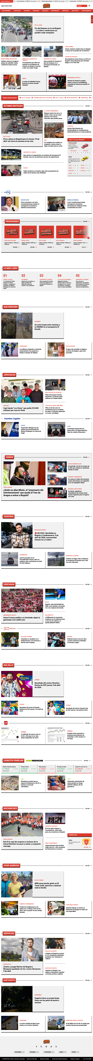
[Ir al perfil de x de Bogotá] (41, 1046)
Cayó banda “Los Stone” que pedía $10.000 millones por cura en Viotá (20, 409)
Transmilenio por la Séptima (43, 97)
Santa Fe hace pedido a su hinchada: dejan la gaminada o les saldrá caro (21, 619)
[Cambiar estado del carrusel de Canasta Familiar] (11, 1)
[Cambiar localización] (82, 6)
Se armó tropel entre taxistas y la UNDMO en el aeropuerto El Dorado (47, 327)
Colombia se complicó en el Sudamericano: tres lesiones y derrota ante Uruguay (30, 640)
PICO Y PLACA (59, 97)
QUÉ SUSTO (75, 10)
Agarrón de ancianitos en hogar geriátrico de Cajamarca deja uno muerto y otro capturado (28, 283)
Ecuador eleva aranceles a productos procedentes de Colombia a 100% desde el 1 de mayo (76, 735)
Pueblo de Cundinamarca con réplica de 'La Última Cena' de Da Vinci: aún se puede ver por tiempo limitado (31, 909)
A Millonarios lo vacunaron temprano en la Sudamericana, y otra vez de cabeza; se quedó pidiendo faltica (55, 619)
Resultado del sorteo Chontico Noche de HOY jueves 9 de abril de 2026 (47, 685)
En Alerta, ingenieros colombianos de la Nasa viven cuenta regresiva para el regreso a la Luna (78, 493)
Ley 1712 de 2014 (87, 1059)
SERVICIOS (65, 10)
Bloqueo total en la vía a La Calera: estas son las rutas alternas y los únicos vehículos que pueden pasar (53, 115)
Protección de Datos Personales (59, 1059)
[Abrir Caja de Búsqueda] (89, 6)
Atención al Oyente (44, 1059)
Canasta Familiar (5, 1)
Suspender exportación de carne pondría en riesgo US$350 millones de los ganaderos (75, 783)
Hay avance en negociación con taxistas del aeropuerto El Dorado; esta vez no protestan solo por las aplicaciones (42, 156)
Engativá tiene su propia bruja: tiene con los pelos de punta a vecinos (47, 1000)
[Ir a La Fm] (7, 192)
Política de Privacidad (32, 1059)
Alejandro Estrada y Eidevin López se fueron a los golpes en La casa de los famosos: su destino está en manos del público (64, 284)
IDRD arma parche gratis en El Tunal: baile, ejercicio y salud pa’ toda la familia (48, 885)
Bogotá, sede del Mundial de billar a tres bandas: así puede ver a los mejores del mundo (55, 606)
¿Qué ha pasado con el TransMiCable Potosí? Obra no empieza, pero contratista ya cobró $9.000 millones (31, 560)
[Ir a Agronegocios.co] (34, 761)
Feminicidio (84, 97)
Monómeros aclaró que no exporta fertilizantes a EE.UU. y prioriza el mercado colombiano (31, 783)
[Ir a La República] (6, 723)
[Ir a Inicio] (46, 6)
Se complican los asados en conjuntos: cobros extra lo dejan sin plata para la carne (53, 144)
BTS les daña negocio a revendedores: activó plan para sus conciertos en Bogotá (55, 830)
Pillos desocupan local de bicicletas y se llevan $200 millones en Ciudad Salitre (53, 396)
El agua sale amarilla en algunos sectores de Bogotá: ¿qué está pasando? (76, 351)
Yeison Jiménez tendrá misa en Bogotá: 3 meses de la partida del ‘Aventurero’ (78, 50)
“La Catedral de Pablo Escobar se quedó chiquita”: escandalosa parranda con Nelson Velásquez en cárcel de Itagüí (9, 285)
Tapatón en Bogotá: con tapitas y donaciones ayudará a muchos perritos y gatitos (54, 972)
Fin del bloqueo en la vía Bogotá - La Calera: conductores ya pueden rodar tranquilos (48, 30)
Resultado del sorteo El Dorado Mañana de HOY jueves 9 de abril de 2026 (31, 709)
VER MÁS (16, 247)
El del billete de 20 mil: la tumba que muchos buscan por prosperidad (77, 1024)
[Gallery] (46, 237)
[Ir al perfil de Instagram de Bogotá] (46, 1046)
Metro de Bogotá (72, 97)
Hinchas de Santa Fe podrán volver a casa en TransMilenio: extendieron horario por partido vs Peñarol (78, 83)
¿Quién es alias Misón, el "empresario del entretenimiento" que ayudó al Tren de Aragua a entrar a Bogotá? (23, 493)
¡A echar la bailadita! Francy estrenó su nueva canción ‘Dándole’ (31, 83)
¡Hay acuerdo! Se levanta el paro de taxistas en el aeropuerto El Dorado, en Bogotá (52, 63)
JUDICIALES (17, 10)
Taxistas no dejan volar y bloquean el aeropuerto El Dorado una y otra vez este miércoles (77, 560)
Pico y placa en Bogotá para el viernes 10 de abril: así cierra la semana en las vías (21, 140)
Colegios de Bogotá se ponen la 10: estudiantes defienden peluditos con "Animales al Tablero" (54, 956)
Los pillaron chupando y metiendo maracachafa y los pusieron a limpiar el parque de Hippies (30, 351)
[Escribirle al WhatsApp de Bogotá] (56, 1046)
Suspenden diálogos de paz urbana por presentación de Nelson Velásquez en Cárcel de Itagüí (31, 430)
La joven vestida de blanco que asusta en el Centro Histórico (29, 1024)
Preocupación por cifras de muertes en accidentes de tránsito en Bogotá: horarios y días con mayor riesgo (31, 65)
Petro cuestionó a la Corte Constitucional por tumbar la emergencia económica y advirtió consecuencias (30, 204)
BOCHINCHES (55, 10)
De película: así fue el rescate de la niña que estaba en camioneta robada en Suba (78, 468)
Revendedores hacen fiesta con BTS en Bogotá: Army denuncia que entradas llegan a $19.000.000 (78, 60)
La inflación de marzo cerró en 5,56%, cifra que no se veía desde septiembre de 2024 (30, 736)
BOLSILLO (45, 10)
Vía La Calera (26, 97)
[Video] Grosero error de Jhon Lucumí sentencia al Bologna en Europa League (76, 640)
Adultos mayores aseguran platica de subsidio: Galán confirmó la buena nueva (10, 63)
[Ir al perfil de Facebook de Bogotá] (36, 1046)
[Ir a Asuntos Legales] (12, 419)
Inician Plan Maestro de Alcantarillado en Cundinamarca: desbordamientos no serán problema (79, 130)
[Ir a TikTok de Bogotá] (51, 1046)
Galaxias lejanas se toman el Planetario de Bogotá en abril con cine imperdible (76, 909)
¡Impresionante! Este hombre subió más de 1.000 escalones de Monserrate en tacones (55, 847)
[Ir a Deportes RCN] (10, 628)
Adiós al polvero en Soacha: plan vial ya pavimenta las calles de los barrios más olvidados (40, 172)
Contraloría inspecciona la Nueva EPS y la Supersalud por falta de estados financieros (77, 430)
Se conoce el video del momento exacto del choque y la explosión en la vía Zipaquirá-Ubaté (78, 480)
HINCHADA (36, 10)
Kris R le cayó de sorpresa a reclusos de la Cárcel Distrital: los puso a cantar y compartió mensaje (22, 844)
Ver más (88, 106)
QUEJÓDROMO (6, 10)
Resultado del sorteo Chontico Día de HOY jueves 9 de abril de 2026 (77, 709)
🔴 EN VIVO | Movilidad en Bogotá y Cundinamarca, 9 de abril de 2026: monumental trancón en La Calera (46, 536)
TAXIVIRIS (27, 10)
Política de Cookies (75, 1059)
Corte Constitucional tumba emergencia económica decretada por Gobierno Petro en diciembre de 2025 (77, 204)
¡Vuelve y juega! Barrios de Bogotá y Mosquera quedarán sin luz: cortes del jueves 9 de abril (22, 969)
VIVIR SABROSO (86, 10)
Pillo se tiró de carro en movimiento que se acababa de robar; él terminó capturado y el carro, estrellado (55, 410)
